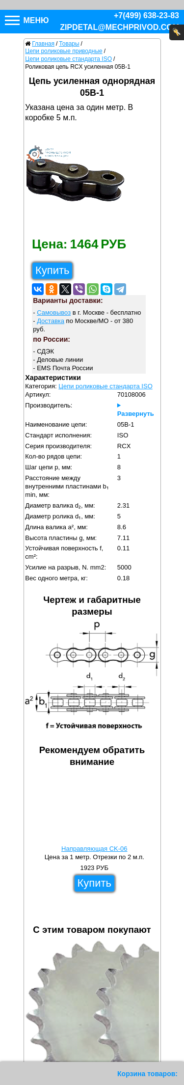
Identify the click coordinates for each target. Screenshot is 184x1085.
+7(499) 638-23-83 (146, 15)
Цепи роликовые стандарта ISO (105, 386)
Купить (52, 270)
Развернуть (135, 413)
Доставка (50, 321)
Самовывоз (54, 312)
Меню (27, 20)
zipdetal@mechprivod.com (119, 27)
